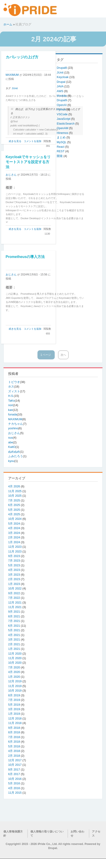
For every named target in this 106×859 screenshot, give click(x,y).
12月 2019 (15, 681)
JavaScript (64, 118)
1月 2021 (14, 648)
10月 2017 (15, 764)
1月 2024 (14, 542)
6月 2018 (14, 741)
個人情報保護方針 (13, 833)
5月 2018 (14, 746)
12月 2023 (15, 546)
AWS (60, 91)
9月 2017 (14, 769)
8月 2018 (14, 732)
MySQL (62, 142)
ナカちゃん (15, 423)
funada (12, 414)
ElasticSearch (66, 123)
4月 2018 (14, 751)
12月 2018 (15, 718)
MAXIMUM (12, 74)
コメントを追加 (32, 141)
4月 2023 (14, 570)
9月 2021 (14, 611)
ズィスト (14, 391)
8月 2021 (14, 616)
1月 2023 (14, 584)
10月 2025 (15, 495)
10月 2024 (15, 518)
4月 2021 (14, 635)
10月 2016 (15, 778)
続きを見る (15, 141)
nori (10, 405)
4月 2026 (14, 486)
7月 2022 (14, 597)
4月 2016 (14, 788)
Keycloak (63, 77)
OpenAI (62, 105)
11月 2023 (15, 551)
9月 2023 (14, 556)
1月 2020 (14, 676)
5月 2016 (14, 783)
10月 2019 (15, 690)
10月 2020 (15, 662)
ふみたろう (15, 456)
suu (10, 437)
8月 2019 (14, 695)
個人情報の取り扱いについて (47, 833)
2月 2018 (14, 755)
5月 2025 (14, 509)
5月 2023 (14, 565)
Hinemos (63, 133)
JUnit (15, 88)
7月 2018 (14, 737)
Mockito (62, 95)
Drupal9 (62, 100)
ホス (11, 386)
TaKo (11, 400)
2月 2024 (14, 537)
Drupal (61, 81)
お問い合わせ (77, 833)
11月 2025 (15, 491)
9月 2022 (14, 593)
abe (10, 442)
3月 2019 (14, 709)
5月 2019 (14, 704)
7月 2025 (14, 500)
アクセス (96, 833)
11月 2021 (15, 607)
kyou (11, 461)
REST (61, 151)
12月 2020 (15, 653)
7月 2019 (14, 700)
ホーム (7, 24)
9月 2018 (14, 727)
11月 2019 (15, 686)
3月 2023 (14, 574)
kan (10, 410)
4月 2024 (14, 528)
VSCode (62, 114)
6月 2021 (14, 625)
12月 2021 (15, 602)
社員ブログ (23, 24)
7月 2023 (14, 560)
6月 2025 (14, 505)
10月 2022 (15, 588)
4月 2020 (14, 672)
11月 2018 (15, 723)
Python (62, 109)
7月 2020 (14, 667)
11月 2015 (15, 792)
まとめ (62, 137)
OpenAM (63, 128)
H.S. (11, 396)
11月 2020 (15, 658)
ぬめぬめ (14, 451)
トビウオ (14, 382)
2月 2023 (14, 579)
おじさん (11, 174)
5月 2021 (14, 630)
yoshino (13, 428)
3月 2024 (14, 533)
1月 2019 (14, 713)
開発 (60, 156)
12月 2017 (15, 760)
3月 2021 (14, 639)
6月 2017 (14, 774)
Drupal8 (62, 67)
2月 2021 (14, 644)
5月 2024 (14, 523)
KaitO (11, 447)
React (61, 146)
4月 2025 (14, 514)
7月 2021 (14, 621)
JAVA (60, 86)
